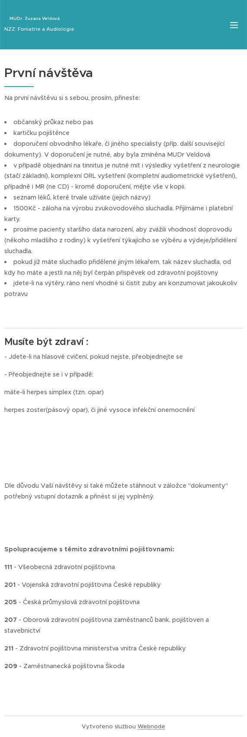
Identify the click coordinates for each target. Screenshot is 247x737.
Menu (234, 25)
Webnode (151, 726)
